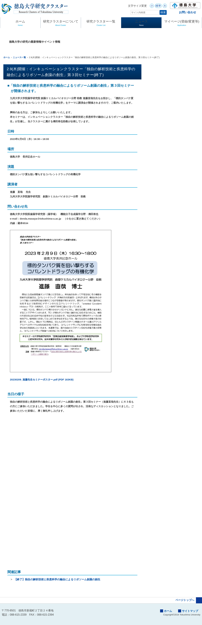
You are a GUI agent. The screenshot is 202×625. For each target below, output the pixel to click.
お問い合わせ (184, 12)
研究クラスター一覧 (101, 23)
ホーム (20, 23)
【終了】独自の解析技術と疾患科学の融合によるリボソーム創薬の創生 (57, 579)
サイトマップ (188, 610)
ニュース (141, 23)
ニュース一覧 (19, 57)
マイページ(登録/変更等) (181, 23)
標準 (158, 5)
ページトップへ (188, 600)
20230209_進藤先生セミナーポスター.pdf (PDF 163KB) (42, 379)
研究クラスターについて (60, 23)
